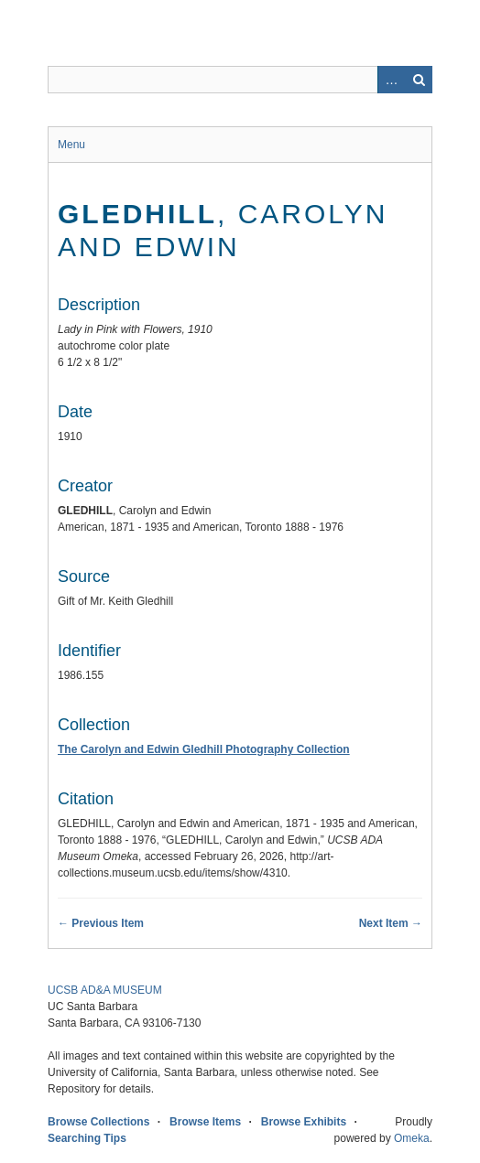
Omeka (412, 1138)
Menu (71, 144)
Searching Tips (87, 1138)
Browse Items (205, 1121)
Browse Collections (98, 1121)
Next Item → (390, 923)
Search (418, 79)
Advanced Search (391, 79)
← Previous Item (101, 923)
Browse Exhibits (303, 1121)
